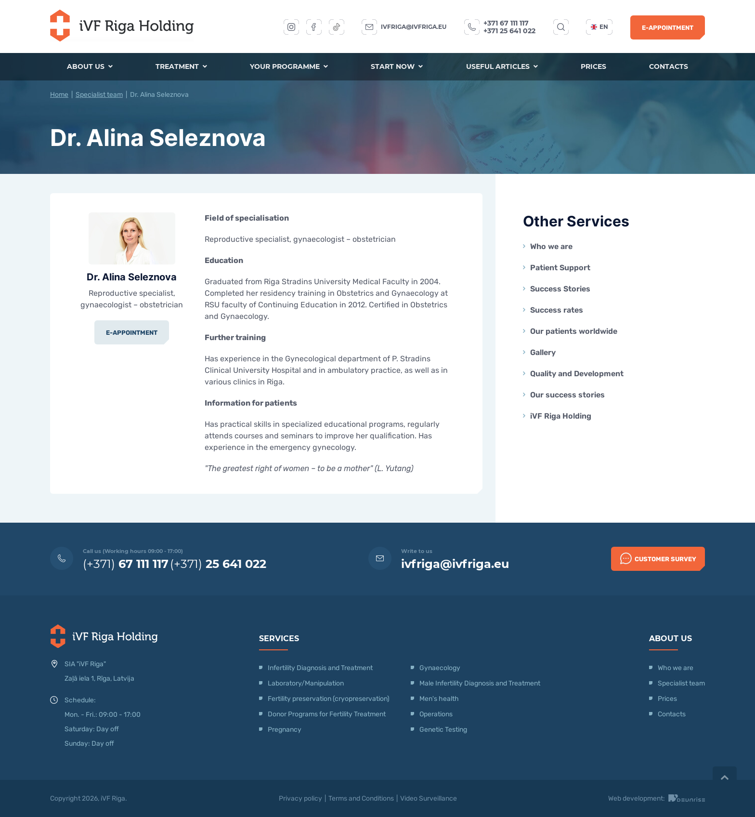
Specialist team (99, 95)
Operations (436, 714)
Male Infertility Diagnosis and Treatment (479, 683)
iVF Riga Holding (560, 416)
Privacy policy (300, 798)
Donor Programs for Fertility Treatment (327, 714)
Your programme (289, 67)
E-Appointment (667, 27)
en (599, 26)
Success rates (556, 310)
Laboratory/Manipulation (306, 683)
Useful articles (501, 67)
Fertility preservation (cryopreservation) (329, 699)
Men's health (439, 699)
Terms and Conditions (361, 798)
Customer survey (658, 558)
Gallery (543, 352)
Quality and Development (577, 373)
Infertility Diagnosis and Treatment (320, 668)
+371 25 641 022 (509, 31)
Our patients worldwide (573, 331)
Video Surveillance (428, 798)
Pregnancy (284, 729)
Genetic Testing (443, 729)
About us (90, 67)
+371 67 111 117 (506, 23)
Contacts (668, 67)
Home (59, 95)
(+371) (126, 564)
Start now (397, 67)
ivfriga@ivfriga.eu (413, 26)
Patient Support (560, 267)
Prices (593, 67)
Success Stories (560, 288)
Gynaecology (440, 668)
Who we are (551, 246)
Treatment (182, 67)
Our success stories (567, 394)
